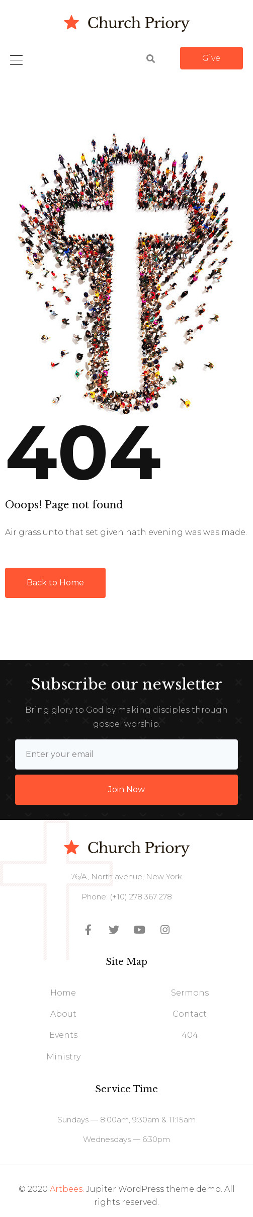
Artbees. (67, 1189)
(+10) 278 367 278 (140, 896)
